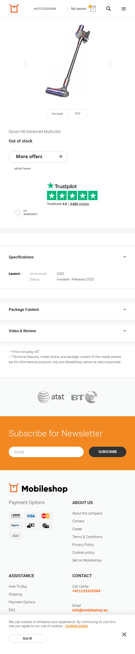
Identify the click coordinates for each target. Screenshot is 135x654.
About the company (87, 513)
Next (110, 63)
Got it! (27, 638)
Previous (24, 63)
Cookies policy (83, 552)
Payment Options (22, 602)
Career (77, 529)
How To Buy (18, 586)
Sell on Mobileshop (86, 560)
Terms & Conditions (87, 537)
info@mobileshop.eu (90, 610)
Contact (78, 521)
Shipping (15, 594)
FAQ (12, 610)
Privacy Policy (83, 545)
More (15, 535)
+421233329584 (44, 8)
